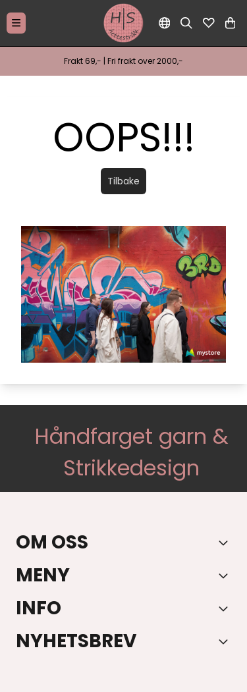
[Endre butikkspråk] (164, 23)
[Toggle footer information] (226, 542)
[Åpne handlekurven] (230, 23)
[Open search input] (186, 23)
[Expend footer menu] (226, 575)
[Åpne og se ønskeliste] (209, 23)
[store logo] (123, 23)
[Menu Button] (16, 23)
